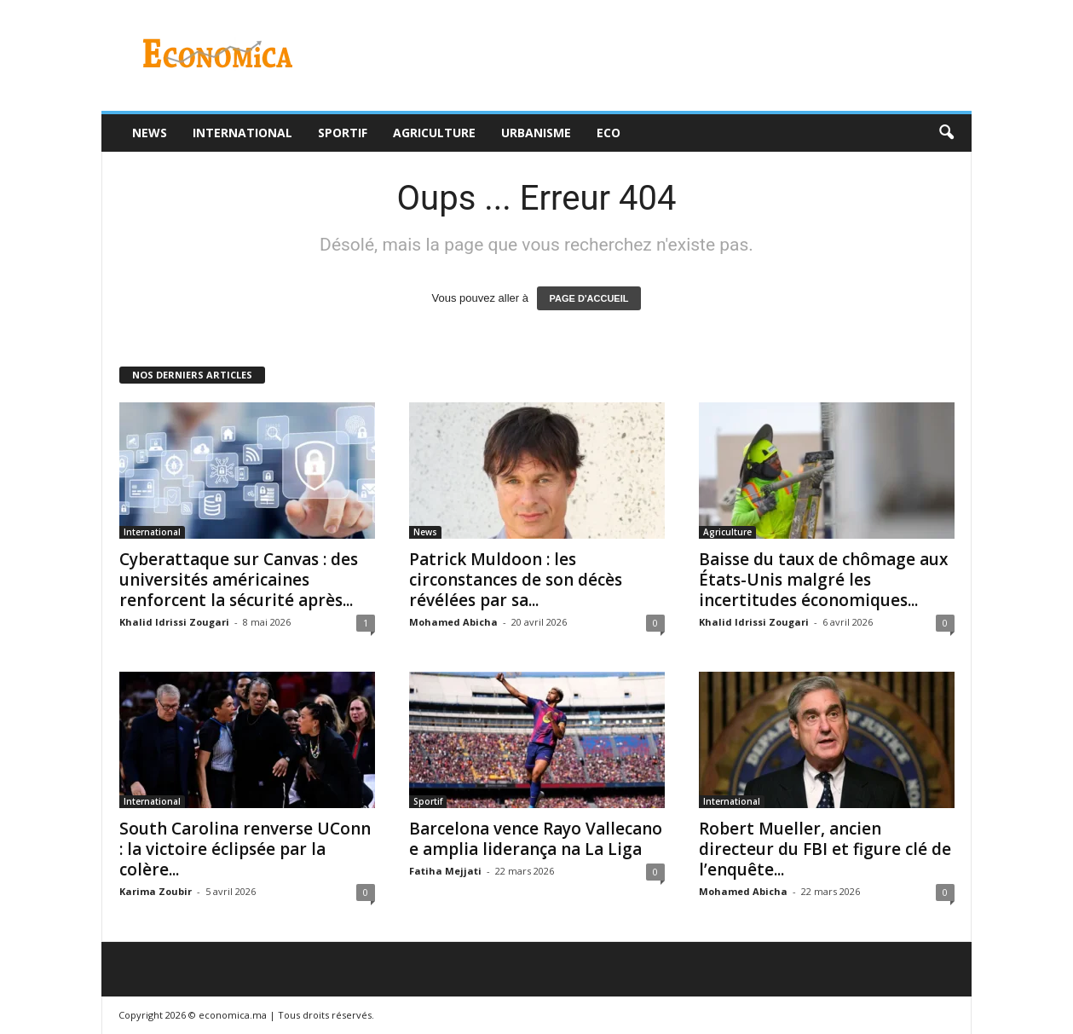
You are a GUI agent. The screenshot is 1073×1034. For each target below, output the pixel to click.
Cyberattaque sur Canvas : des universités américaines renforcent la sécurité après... (238, 579)
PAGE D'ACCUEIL (589, 298)
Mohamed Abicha (453, 621)
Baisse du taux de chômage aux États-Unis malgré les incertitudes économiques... (823, 579)
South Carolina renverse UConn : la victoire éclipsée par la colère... (245, 849)
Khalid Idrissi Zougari (174, 621)
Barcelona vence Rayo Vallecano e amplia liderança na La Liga (535, 838)
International (242, 132)
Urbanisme (536, 132)
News (149, 132)
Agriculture (434, 132)
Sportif (342, 132)
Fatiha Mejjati (445, 870)
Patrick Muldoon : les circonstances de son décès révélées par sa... (515, 579)
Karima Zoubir (155, 891)
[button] (946, 133)
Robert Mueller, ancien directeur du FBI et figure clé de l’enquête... (825, 849)
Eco (608, 132)
